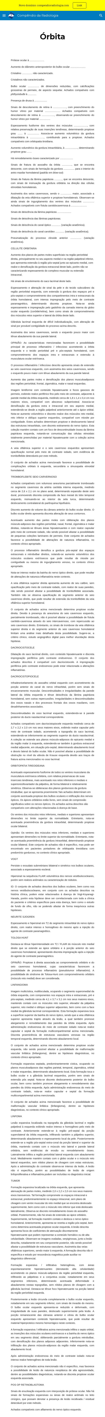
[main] (52, 36)
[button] (4, 15)
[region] (52, 5)
